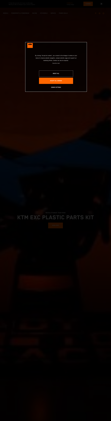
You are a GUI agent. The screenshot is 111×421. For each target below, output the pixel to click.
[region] (56, 67)
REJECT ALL (56, 73)
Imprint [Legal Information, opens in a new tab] (58, 63)
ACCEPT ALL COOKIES (56, 81)
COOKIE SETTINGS (56, 87)
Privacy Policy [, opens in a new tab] (54, 63)
